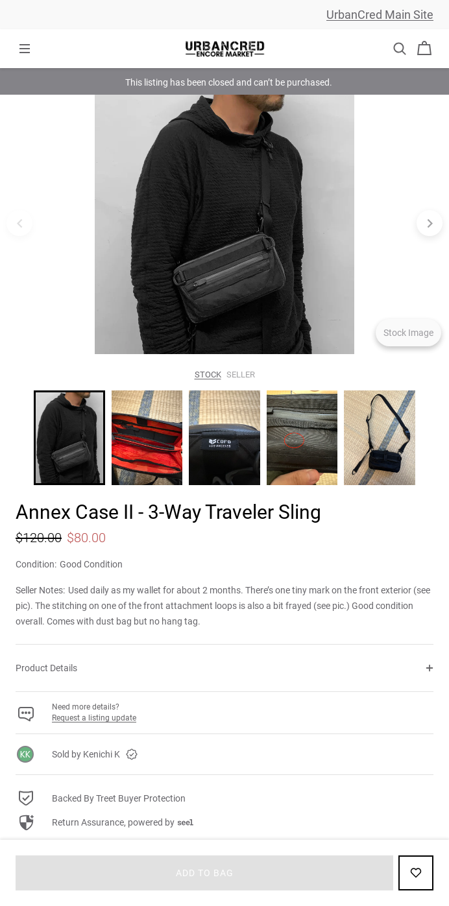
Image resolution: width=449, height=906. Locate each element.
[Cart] (424, 49)
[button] (399, 48)
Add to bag (205, 873)
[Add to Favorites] (415, 872)
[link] (224, 754)
